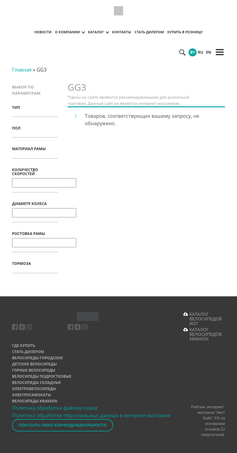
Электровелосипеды (34, 388)
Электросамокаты (31, 394)
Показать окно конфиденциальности (62, 425)
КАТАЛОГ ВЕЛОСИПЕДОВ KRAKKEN (205, 334)
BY (192, 52)
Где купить (23, 345)
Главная (21, 69)
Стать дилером (149, 32)
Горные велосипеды (33, 370)
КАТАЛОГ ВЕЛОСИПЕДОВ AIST (205, 319)
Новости (43, 32)
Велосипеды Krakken (34, 401)
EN (208, 52)
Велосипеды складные (36, 382)
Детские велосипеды (34, 364)
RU (200, 52)
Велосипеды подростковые (41, 376)
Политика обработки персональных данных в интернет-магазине (91, 415)
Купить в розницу (185, 32)
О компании (67, 32)
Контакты (121, 32)
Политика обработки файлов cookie (55, 408)
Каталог (96, 32)
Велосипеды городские (37, 357)
